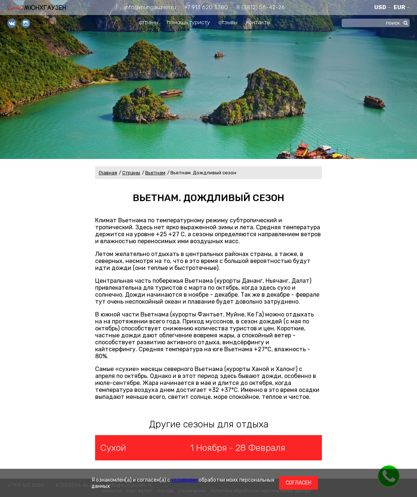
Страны (131, 172)
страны (148, 22)
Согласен (298, 483)
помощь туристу (188, 22)
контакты (258, 22)
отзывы (227, 22)
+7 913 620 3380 (206, 7)
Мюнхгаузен (36, 7)
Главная (108, 172)
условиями (184, 480)
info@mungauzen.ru (150, 7)
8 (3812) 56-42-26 (260, 7)
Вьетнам (155, 172)
